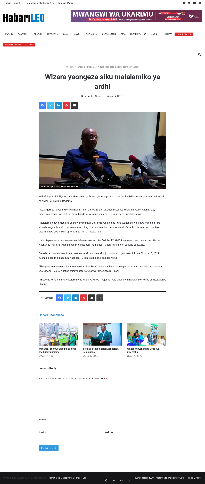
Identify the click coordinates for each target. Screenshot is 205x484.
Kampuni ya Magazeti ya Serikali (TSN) (67, 478)
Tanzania (22, 34)
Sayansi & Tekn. (109, 34)
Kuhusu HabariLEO (14, 3)
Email (42, 432)
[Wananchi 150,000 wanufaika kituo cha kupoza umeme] (58, 334)
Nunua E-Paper (65, 3)
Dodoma (91, 67)
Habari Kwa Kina (138, 34)
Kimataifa (51, 34)
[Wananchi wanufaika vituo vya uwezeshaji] (146, 334)
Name (42, 419)
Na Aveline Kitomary (93, 96)
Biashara (90, 34)
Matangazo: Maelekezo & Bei (41, 3)
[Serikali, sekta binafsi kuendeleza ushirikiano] (102, 334)
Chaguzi (38, 34)
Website (109, 432)
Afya (123, 34)
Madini (154, 34)
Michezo (168, 34)
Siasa (65, 34)
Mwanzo (9, 34)
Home (70, 67)
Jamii (76, 34)
